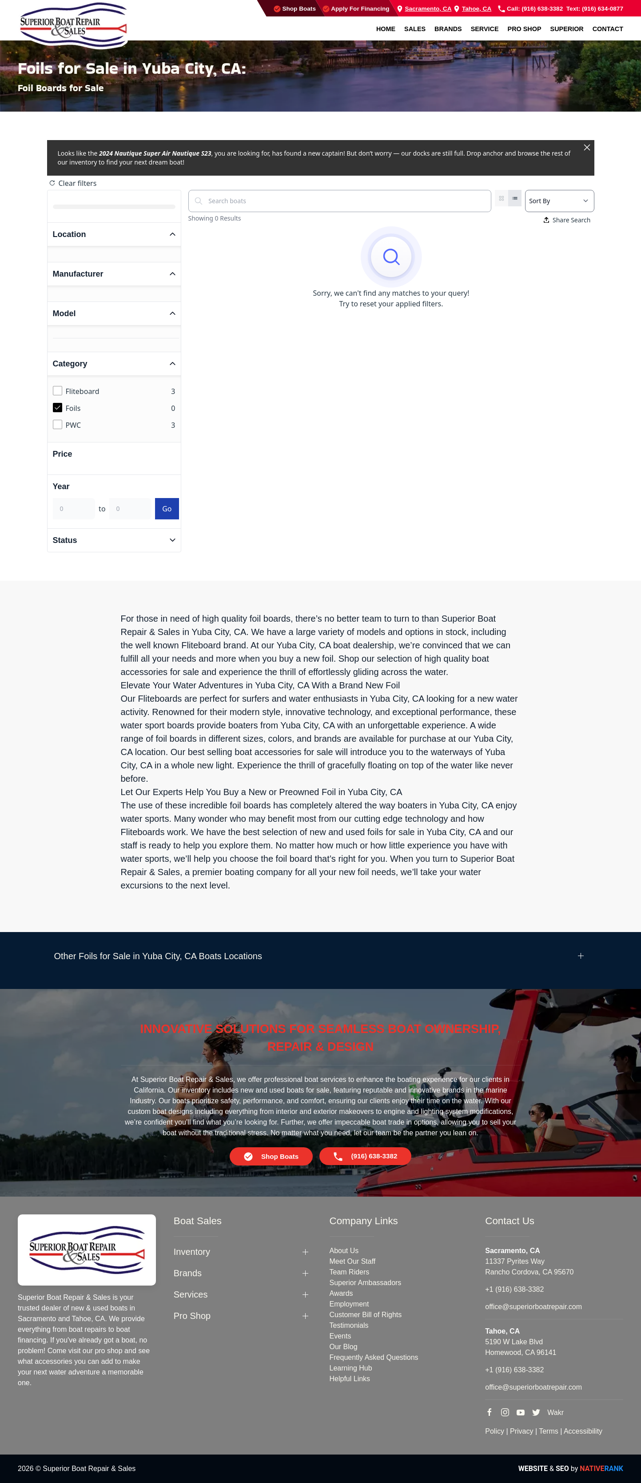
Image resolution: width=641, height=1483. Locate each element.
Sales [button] (415, 28)
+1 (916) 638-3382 (514, 1289)
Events (340, 1336)
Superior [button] (567, 28)
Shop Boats (295, 8)
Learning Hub (351, 1368)
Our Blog (344, 1346)
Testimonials (349, 1325)
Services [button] (191, 1294)
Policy (494, 1431)
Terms (548, 1431)
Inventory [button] (192, 1252)
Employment (349, 1304)
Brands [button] (448, 28)
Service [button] (485, 28)
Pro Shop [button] (524, 28)
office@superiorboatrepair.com (533, 1306)
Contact (608, 28)
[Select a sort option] (559, 201)
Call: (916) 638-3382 (530, 8)
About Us (344, 1250)
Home (385, 28)
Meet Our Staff (353, 1261)
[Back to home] (73, 24)
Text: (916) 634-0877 (594, 8)
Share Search (567, 220)
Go (166, 509)
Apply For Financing (356, 8)
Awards (341, 1293)
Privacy (521, 1431)
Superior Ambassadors (366, 1282)
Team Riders (350, 1272)
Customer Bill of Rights (366, 1314)
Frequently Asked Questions (374, 1357)
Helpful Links (350, 1379)
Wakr (555, 1412)
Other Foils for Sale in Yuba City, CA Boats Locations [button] (158, 956)
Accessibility (583, 1431)
